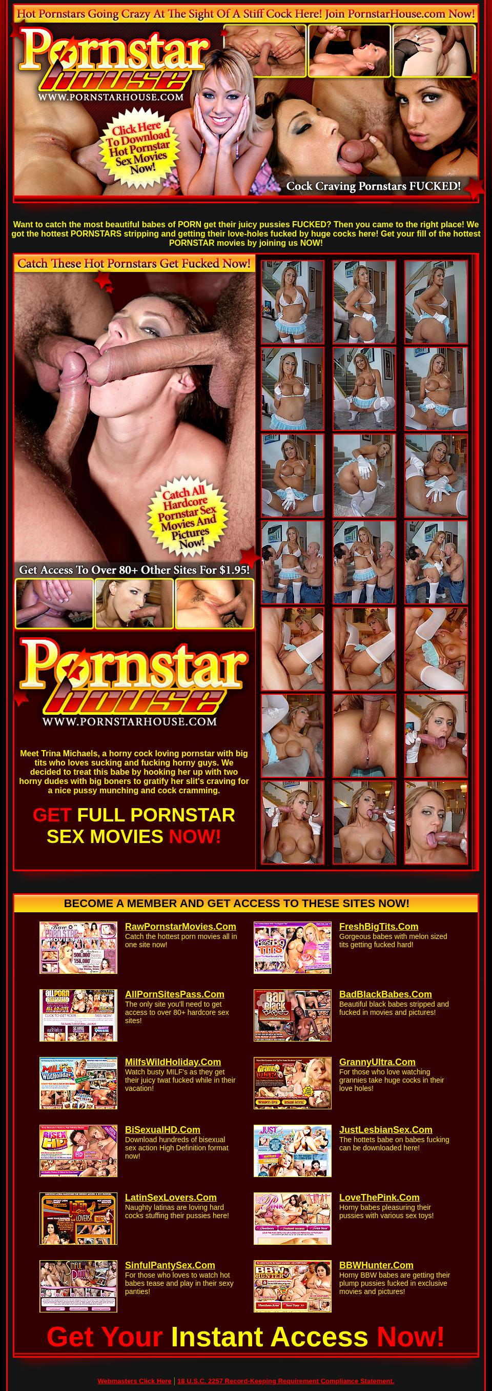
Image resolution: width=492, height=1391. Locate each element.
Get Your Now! (246, 1337)
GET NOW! (134, 826)
